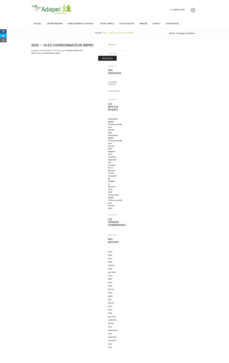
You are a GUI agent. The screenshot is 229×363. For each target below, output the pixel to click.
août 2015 (112, 337)
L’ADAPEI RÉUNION (54, 23)
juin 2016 (112, 316)
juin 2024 (112, 272)
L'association (114, 91)
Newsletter (179, 10)
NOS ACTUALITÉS (127, 23)
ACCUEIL (37, 23)
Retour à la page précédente (182, 33)
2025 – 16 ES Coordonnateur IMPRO (62, 45)
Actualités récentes (112, 83)
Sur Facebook (172, 23)
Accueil (98, 32)
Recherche (107, 58)
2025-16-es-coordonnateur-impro (45, 53)
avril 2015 (112, 340)
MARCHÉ (143, 23)
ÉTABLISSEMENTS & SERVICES (80, 23)
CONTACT (156, 23)
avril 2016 (112, 320)
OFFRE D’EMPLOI (107, 23)
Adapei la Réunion (74, 50)
